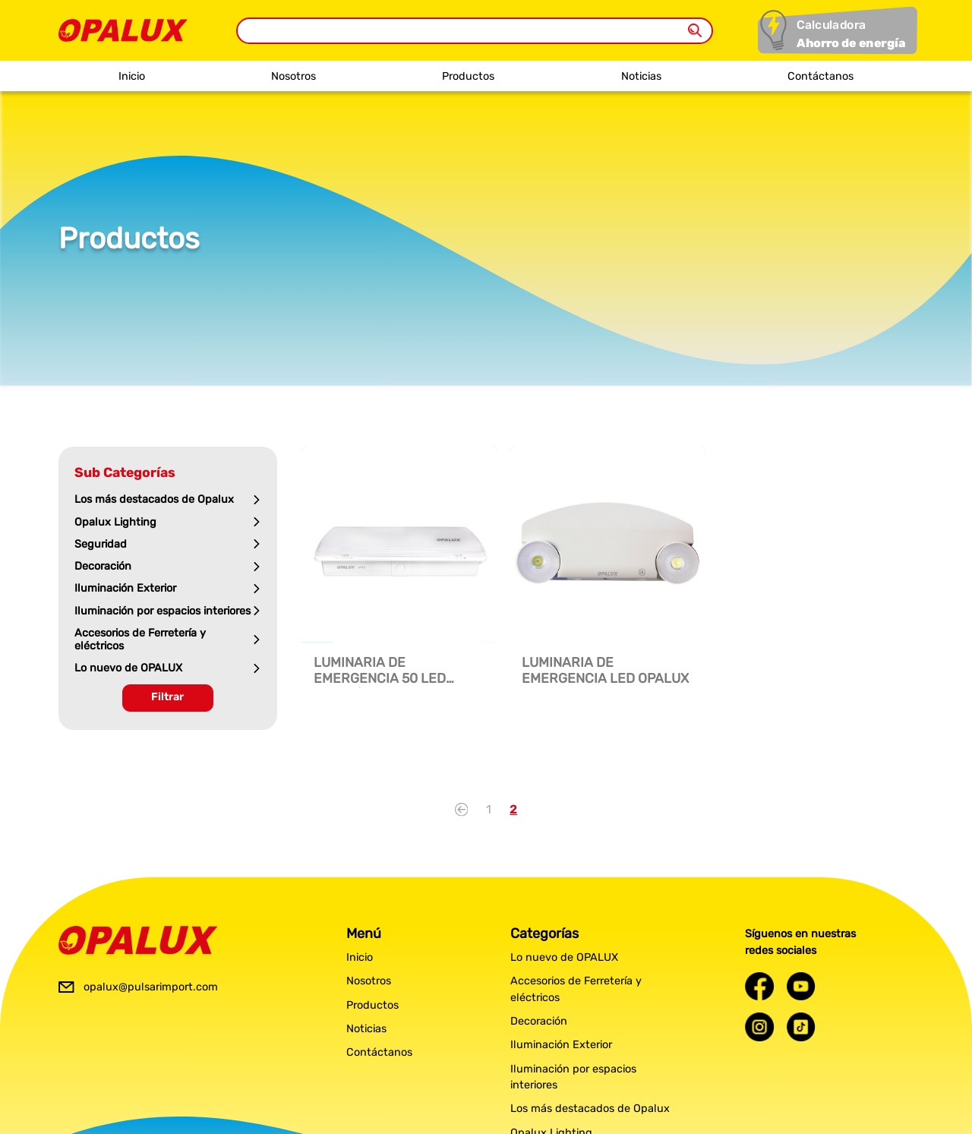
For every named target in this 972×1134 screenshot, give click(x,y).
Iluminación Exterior (561, 1044)
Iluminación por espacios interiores (573, 1077)
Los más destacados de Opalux (590, 1108)
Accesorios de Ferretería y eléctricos (576, 989)
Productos (468, 76)
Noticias (641, 76)
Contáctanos (820, 76)
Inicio (131, 76)
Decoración (538, 1021)
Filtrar (167, 696)
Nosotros (293, 76)
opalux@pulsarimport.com (151, 987)
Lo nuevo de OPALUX (564, 957)
